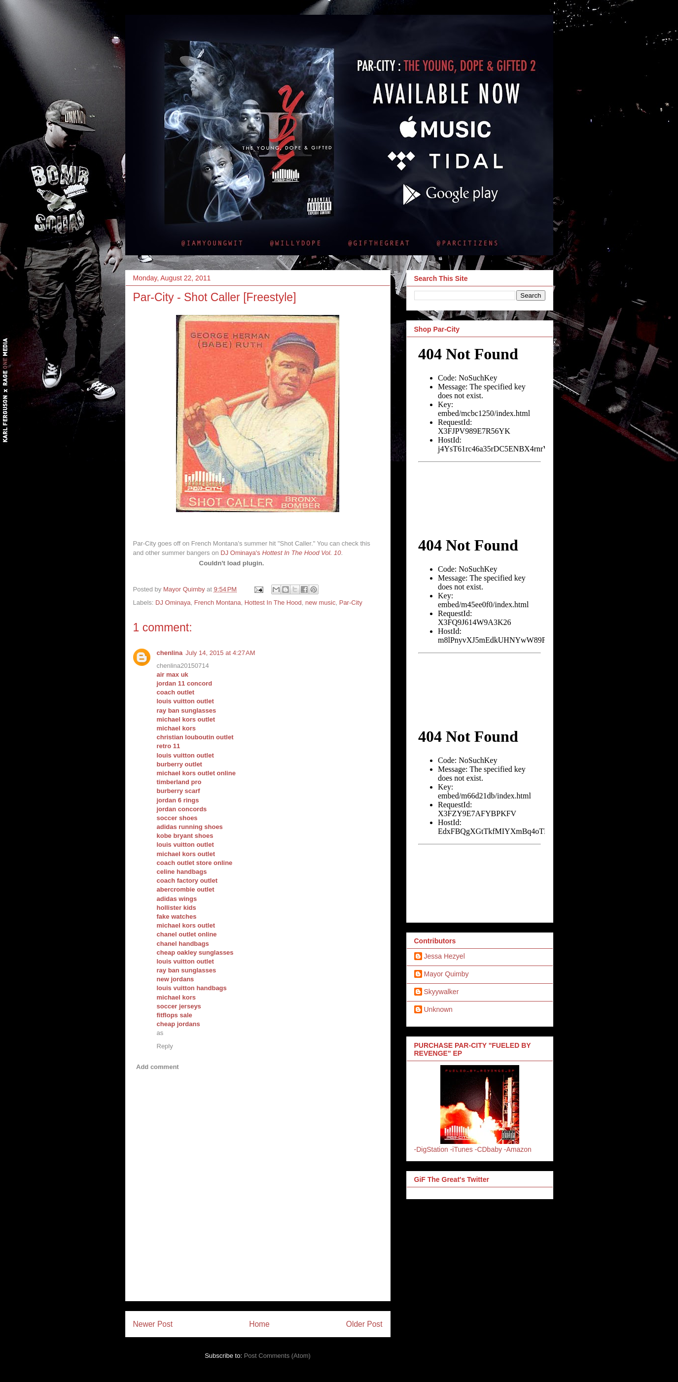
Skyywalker (441, 992)
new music (320, 602)
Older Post (364, 1324)
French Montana (217, 602)
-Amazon (518, 1149)
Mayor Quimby (446, 974)
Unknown (438, 1009)
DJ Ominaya (173, 602)
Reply (165, 1046)
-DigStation (431, 1149)
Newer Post (153, 1324)
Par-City (350, 602)
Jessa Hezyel (444, 956)
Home (259, 1324)
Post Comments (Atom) (277, 1355)
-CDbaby (488, 1149)
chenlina (170, 652)
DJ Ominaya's (240, 552)
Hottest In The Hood (273, 602)
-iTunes (461, 1149)
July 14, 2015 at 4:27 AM (220, 652)
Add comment (157, 1067)
